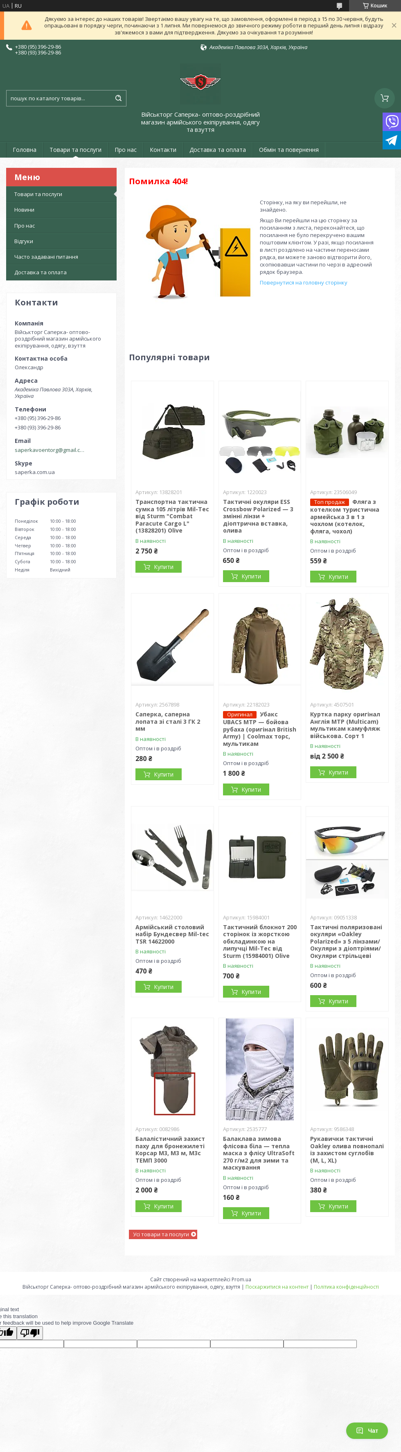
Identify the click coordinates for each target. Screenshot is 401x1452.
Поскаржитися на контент (277, 1286)
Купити (163, 567)
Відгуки (23, 241)
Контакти (163, 150)
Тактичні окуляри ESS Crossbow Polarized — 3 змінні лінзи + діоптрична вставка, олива (258, 516)
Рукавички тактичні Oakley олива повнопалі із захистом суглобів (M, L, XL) (347, 1149)
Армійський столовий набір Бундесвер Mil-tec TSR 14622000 (172, 934)
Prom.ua (241, 1279)
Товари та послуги (75, 150)
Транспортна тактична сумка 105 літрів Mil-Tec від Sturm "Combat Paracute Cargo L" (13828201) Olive (172, 516)
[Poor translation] (30, 1333)
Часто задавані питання (46, 256)
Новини (24, 209)
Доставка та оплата (217, 150)
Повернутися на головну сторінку (303, 282)
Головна (24, 150)
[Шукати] (118, 98)
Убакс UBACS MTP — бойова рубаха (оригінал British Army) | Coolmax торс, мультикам (259, 728)
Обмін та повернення (289, 150)
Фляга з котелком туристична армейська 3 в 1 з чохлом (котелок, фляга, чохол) (344, 516)
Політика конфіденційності (346, 1286)
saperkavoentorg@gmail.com (50, 450)
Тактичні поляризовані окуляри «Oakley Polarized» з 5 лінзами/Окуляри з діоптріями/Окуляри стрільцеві (346, 941)
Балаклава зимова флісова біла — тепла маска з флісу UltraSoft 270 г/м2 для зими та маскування (259, 1153)
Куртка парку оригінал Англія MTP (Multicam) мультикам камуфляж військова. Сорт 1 (345, 725)
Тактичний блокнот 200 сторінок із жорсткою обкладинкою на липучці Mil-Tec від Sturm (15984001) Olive (260, 941)
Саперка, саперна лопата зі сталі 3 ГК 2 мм (167, 721)
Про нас (126, 150)
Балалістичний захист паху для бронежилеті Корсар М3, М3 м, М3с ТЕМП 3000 (170, 1149)
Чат (367, 1430)
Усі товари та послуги (161, 1234)
